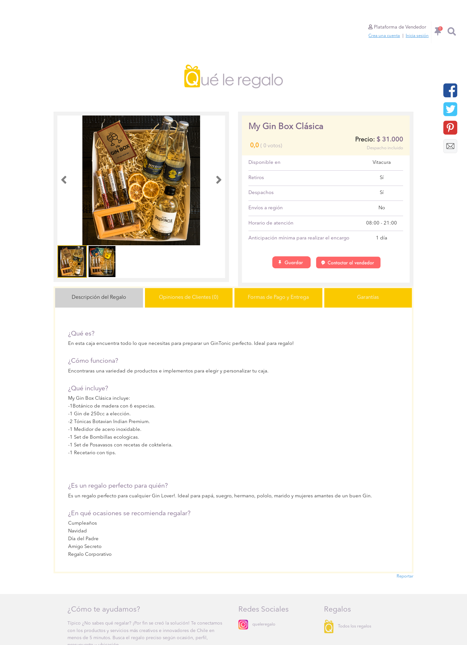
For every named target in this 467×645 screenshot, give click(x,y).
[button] (64, 180)
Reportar (405, 576)
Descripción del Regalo (99, 297)
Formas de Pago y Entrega (278, 297)
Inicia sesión (417, 36)
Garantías (368, 297)
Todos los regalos (347, 626)
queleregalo (256, 624)
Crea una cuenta (384, 36)
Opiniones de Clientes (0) (188, 297)
